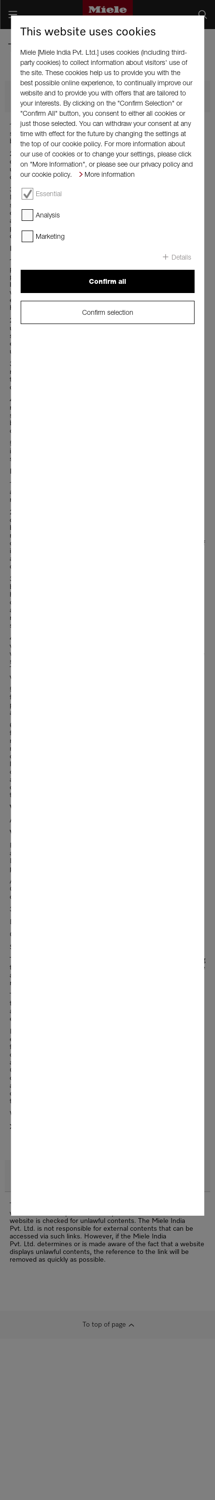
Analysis (48, 215)
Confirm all (107, 281)
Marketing (50, 236)
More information (110, 174)
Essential (49, 193)
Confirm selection (107, 312)
